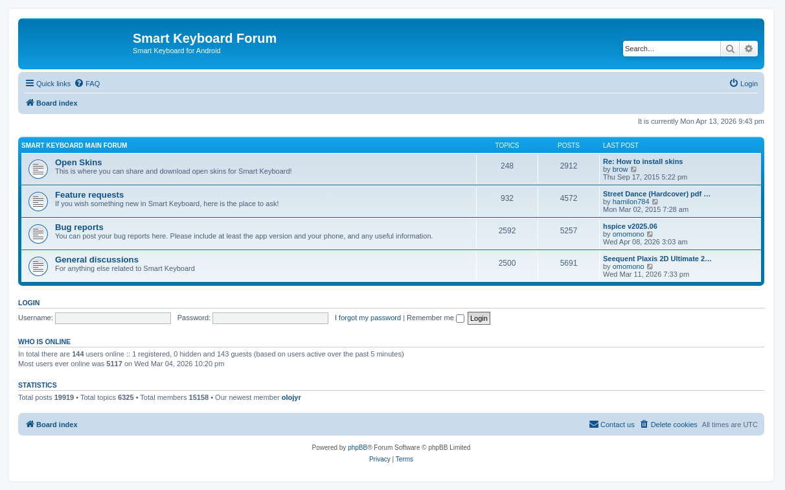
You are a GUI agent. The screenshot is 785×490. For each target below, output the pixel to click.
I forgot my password (368, 317)
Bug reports (79, 227)
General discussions (97, 259)
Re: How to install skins (643, 161)
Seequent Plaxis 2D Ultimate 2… (657, 258)
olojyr (291, 397)
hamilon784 (631, 201)
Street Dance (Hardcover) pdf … (657, 194)
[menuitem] (87, 83)
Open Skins (78, 162)
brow (620, 169)
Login (29, 303)
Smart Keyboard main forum (74, 145)
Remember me (435, 317)
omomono (628, 234)
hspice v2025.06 (630, 226)
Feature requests (89, 195)
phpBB (357, 447)
